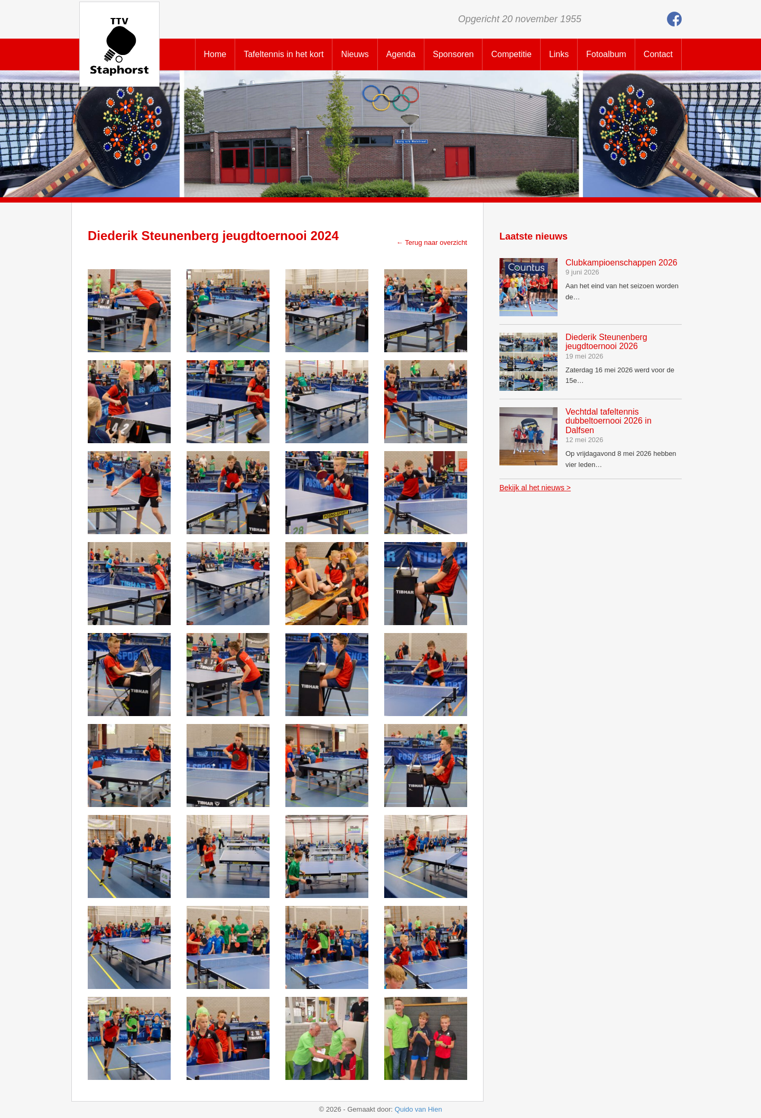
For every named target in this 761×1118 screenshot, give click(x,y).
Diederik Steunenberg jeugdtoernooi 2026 (606, 342)
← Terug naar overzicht (431, 242)
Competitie (511, 54)
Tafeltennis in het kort (283, 54)
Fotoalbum (606, 54)
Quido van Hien (418, 1109)
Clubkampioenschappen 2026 (621, 262)
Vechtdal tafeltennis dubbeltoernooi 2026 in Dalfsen (608, 421)
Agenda (400, 54)
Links (559, 54)
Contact (658, 54)
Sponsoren (453, 54)
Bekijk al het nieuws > (535, 487)
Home (215, 54)
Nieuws (354, 54)
